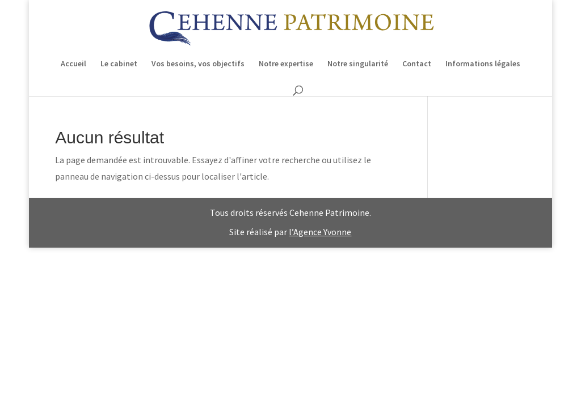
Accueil (73, 64)
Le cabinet (118, 64)
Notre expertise (286, 64)
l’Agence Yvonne (320, 231)
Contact (416, 64)
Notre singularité (357, 64)
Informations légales (482, 64)
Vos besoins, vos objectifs (198, 64)
